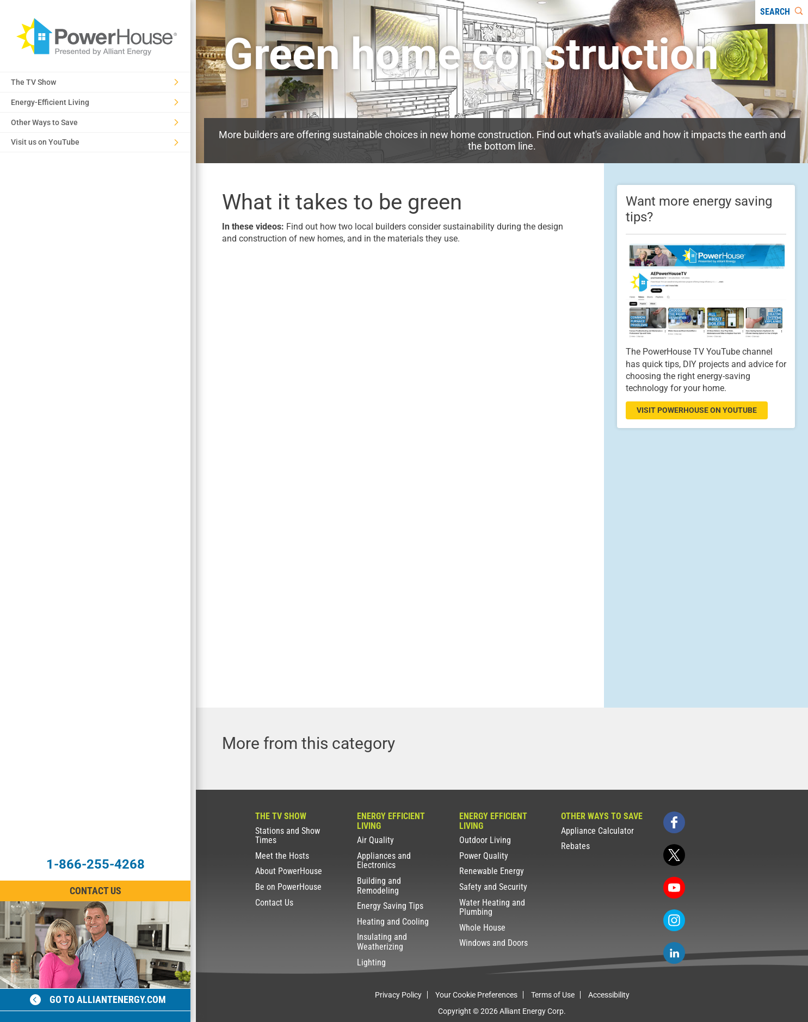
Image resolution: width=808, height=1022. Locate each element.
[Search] (781, 12)
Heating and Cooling (393, 921)
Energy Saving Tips (390, 906)
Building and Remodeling (379, 886)
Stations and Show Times (287, 836)
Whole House (482, 927)
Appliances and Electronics (384, 861)
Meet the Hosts (282, 856)
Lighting (371, 962)
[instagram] (674, 920)
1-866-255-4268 (95, 864)
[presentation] (400, 358)
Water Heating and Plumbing (492, 907)
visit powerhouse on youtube (697, 410)
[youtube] (674, 888)
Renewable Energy (491, 871)
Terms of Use (553, 994)
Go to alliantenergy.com (98, 999)
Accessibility (609, 994)
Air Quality (375, 840)
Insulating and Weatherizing (382, 942)
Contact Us (274, 902)
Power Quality (483, 856)
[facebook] (674, 822)
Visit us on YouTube (94, 142)
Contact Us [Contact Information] (95, 890)
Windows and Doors (493, 943)
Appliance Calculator (597, 831)
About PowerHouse (288, 871)
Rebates (575, 846)
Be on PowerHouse (288, 887)
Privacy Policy (398, 994)
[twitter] (674, 855)
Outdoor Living (485, 840)
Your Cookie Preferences (476, 994)
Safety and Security (493, 887)
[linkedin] (674, 953)
